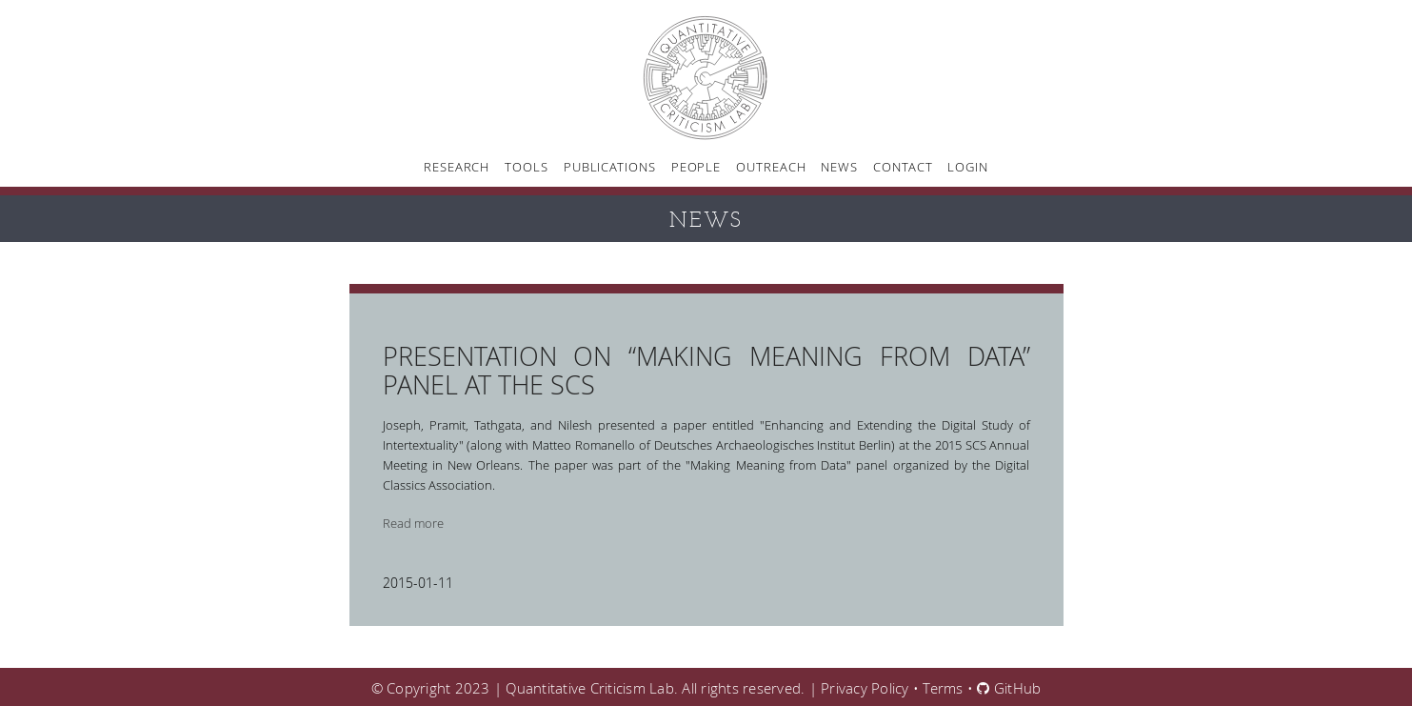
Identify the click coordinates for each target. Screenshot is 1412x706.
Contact (902, 166)
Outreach (770, 166)
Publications (610, 166)
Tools (526, 166)
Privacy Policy (865, 687)
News (839, 166)
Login (967, 166)
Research (456, 166)
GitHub (1009, 687)
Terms (943, 687)
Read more (413, 523)
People (696, 166)
